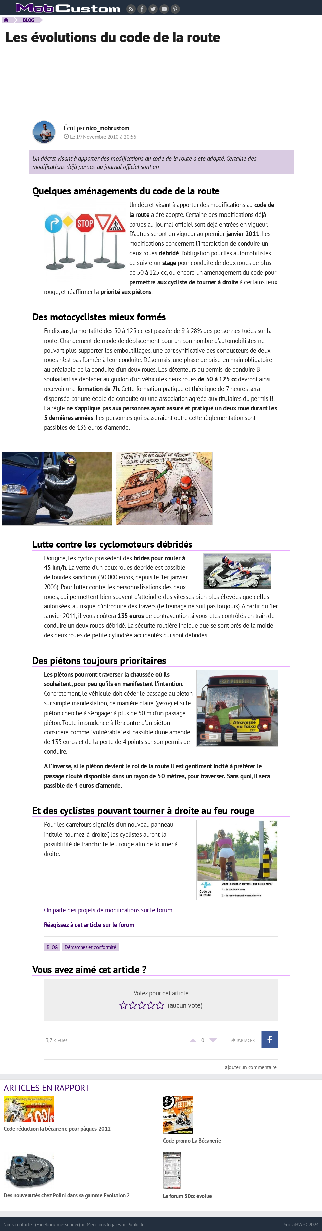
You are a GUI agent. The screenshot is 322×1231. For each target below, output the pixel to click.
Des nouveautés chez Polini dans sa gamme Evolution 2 (67, 1195)
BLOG (28, 20)
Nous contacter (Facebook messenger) (41, 1224)
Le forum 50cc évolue (187, 1196)
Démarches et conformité (90, 947)
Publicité (136, 1224)
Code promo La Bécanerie (192, 1140)
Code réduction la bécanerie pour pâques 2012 (57, 1128)
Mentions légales (104, 1224)
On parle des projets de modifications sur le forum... (110, 910)
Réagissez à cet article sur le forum (89, 924)
